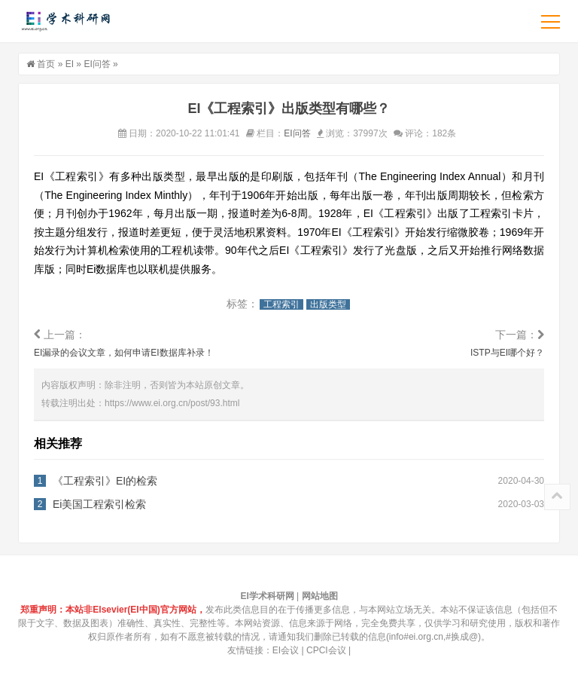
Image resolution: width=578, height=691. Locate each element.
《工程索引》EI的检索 (105, 481)
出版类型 (328, 304)
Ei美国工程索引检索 (99, 504)
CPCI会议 (326, 650)
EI (69, 64)
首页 (46, 64)
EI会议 (285, 650)
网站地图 (320, 596)
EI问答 (97, 64)
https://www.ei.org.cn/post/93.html (172, 403)
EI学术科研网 (65, 21)
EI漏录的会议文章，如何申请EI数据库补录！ (124, 352)
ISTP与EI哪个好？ (507, 352)
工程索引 (281, 304)
